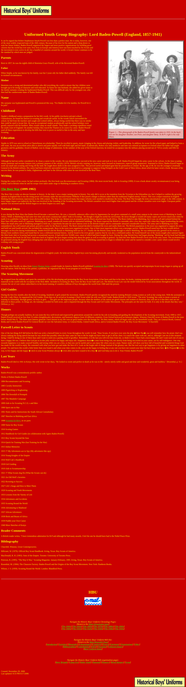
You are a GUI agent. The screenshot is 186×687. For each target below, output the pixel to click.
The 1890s (119, 626)
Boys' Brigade (61, 662)
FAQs (93, 647)
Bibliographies (69, 647)
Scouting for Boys (13, 421)
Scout (128, 662)
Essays (106, 644)
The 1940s (109, 629)
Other (137, 644)
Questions (102, 647)
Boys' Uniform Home (93, 649)
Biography (73, 644)
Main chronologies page (99, 624)
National (96, 662)
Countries (97, 644)
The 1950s (119, 629)
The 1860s (88, 626)
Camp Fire (74, 662)
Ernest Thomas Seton (41, 266)
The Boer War (10, 189)
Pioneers (105, 662)
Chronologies (85, 644)
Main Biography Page (99, 642)
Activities (63, 644)
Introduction (52, 644)
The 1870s (98, 626)
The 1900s (66, 629)
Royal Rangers (117, 662)
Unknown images (115, 647)
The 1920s (88, 629)
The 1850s (77, 626)
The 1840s (66, 626)
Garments (115, 644)
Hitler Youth (86, 662)
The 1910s (77, 629)
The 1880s (109, 626)
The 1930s (98, 629)
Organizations (127, 644)
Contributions (83, 647)
